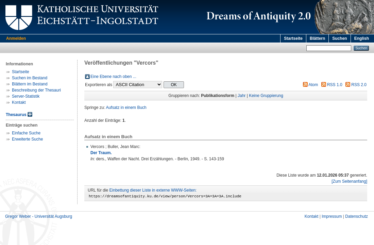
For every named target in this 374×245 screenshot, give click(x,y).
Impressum (332, 217)
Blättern (317, 38)
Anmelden (16, 38)
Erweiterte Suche (27, 139)
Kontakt (19, 102)
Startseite (293, 38)
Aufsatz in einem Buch (126, 107)
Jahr (241, 95)
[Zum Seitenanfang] (349, 181)
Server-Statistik (25, 96)
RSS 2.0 (359, 84)
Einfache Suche (26, 133)
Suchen (339, 38)
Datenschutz (356, 217)
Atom (313, 84)
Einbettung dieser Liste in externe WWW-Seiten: (153, 190)
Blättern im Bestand (30, 84)
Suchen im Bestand (29, 78)
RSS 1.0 (334, 84)
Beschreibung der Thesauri (36, 90)
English (361, 38)
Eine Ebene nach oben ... (113, 76)
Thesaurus (16, 114)
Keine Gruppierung (266, 95)
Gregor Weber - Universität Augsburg (38, 217)
